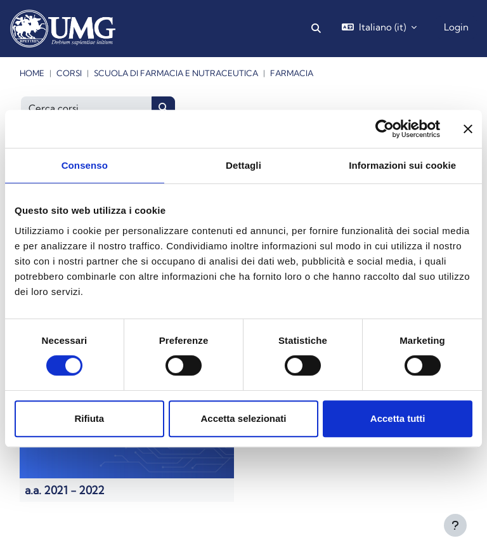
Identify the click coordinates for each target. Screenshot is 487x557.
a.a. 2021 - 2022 (65, 490)
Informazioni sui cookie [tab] (402, 165)
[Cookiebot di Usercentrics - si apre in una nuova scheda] (384, 128)
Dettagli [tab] (243, 165)
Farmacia (291, 73)
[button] (316, 28)
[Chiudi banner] (468, 128)
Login (456, 27)
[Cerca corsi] (86, 107)
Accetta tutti (397, 418)
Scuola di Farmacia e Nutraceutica (176, 73)
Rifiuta (89, 418)
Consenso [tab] (85, 165)
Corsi (69, 73)
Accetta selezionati (243, 418)
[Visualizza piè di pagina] (455, 525)
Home (32, 73)
